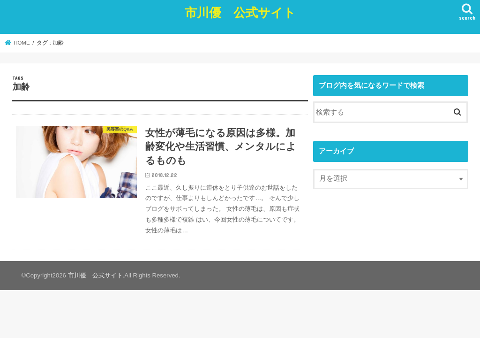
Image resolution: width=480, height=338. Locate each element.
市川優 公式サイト (240, 12)
